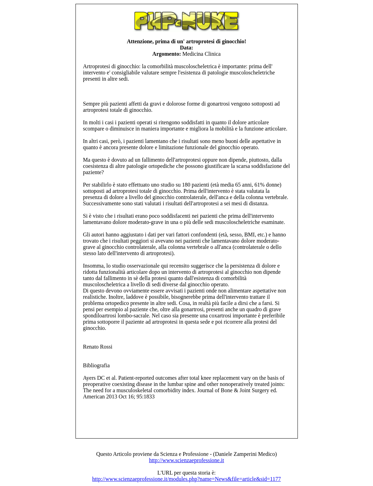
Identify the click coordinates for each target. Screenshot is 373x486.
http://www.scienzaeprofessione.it (186, 460)
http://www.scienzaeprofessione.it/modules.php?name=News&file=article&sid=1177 (186, 479)
